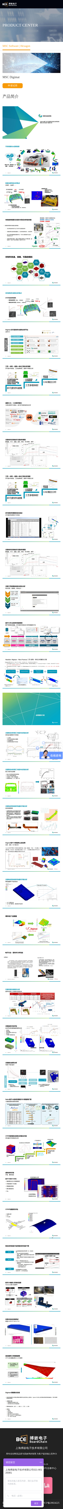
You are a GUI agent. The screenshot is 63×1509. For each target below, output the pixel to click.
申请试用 (12, 85)
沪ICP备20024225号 (50, 1504)
